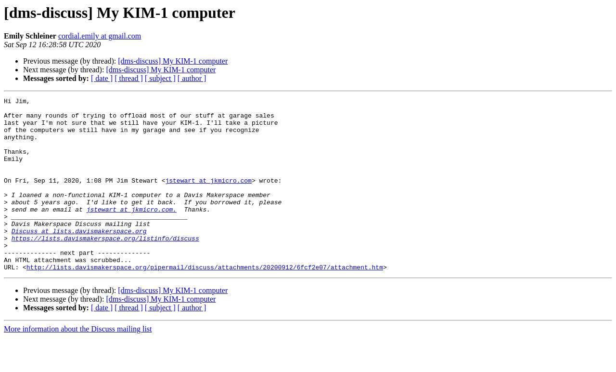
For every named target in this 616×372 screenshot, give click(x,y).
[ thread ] (129, 78)
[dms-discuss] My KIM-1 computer (173, 61)
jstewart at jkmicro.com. (132, 232)
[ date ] (102, 78)
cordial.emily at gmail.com (99, 36)
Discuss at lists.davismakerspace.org (79, 258)
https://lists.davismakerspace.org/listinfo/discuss (105, 267)
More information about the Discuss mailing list (78, 363)
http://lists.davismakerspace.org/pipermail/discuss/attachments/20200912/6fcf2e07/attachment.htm (204, 301)
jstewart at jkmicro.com (208, 197)
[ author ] (192, 78)
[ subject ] (160, 78)
